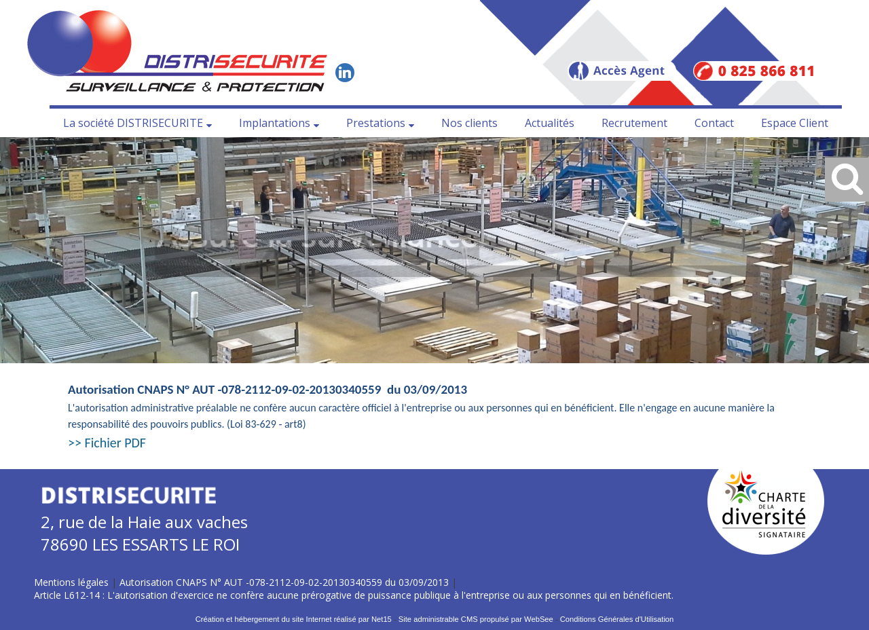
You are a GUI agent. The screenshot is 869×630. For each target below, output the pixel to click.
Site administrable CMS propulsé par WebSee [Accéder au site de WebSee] (476, 619)
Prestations (375, 122)
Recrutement (634, 122)
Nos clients (469, 122)
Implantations (274, 122)
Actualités (549, 122)
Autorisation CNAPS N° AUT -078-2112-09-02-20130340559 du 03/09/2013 (284, 582)
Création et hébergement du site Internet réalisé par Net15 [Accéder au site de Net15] (294, 619)
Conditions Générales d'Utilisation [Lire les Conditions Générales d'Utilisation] (617, 619)
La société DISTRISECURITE (133, 122)
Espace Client (794, 122)
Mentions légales (71, 582)
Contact (714, 122)
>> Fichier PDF (107, 442)
